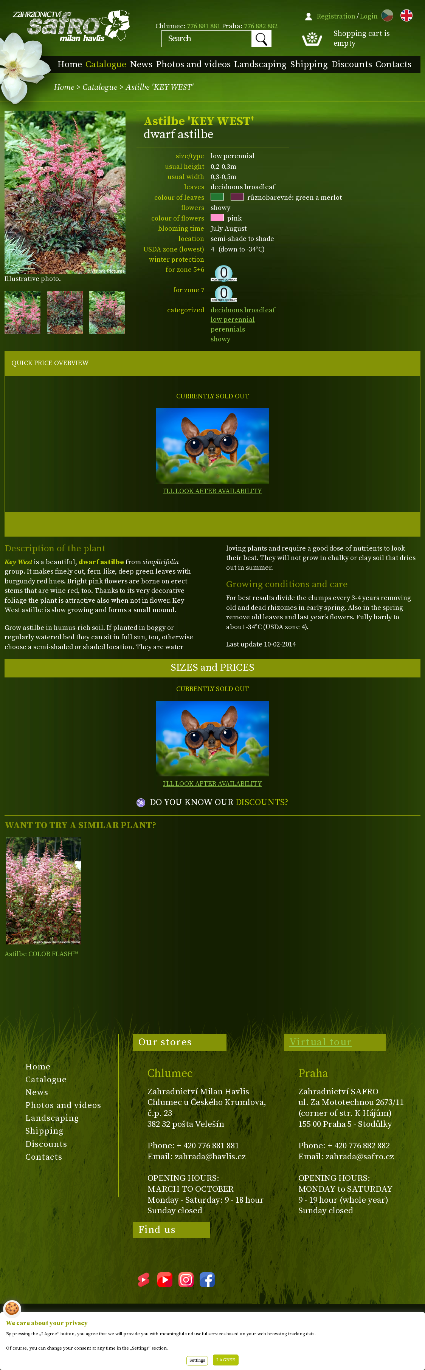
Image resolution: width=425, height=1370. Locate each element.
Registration (336, 16)
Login (369, 16)
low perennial (233, 319)
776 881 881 (203, 26)
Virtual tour (320, 1042)
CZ (385, 14)
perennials (228, 329)
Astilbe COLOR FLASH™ (41, 954)
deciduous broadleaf (243, 310)
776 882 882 (261, 26)
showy (220, 339)
